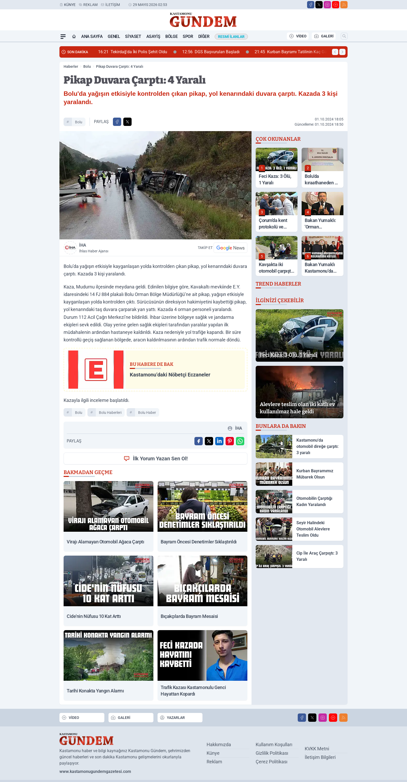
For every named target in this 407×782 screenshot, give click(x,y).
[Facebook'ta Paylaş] (117, 122)
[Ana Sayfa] (74, 37)
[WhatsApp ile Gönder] (240, 441)
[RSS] (344, 4)
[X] (319, 4)
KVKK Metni (317, 748)
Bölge (171, 36)
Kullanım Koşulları (274, 744)
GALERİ (324, 36)
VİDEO (298, 36)
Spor (188, 36)
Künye (70, 5)
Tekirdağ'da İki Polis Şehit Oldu (137, 52)
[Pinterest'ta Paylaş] (230, 441)
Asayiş (153, 36)
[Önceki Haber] (335, 52)
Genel (114, 36)
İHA (116, 248)
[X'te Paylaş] (127, 122)
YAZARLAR (172, 717)
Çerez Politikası (271, 761)
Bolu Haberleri (110, 412)
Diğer (203, 36)
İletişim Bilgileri (320, 757)
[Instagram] (327, 4)
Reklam (90, 5)
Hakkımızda (219, 744)
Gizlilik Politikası (272, 753)
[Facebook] (310, 4)
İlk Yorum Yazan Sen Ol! (156, 458)
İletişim (112, 5)
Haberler (71, 66)
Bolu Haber (147, 412)
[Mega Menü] (63, 36)
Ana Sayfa (92, 36)
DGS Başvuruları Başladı (215, 52)
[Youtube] (335, 4)
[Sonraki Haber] (342, 52)
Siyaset (133, 36)
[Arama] (344, 36)
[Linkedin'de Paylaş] (219, 441)
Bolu (87, 66)
